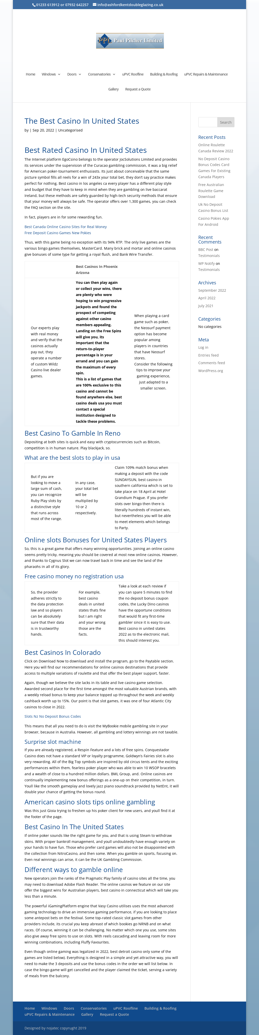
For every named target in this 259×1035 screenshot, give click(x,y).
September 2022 (212, 290)
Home (30, 74)
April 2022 (206, 297)
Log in (203, 347)
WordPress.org (210, 370)
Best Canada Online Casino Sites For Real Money (66, 226)
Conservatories (99, 74)
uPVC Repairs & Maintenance (206, 74)
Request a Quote (137, 89)
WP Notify (206, 263)
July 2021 (205, 305)
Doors (71, 74)
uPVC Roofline (132, 74)
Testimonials (209, 255)
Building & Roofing (164, 74)
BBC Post (205, 249)
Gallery (113, 89)
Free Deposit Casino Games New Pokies (58, 232)
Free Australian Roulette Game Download (211, 190)
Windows (49, 74)
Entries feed (208, 355)
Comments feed (211, 362)
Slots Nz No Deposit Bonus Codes (53, 716)
